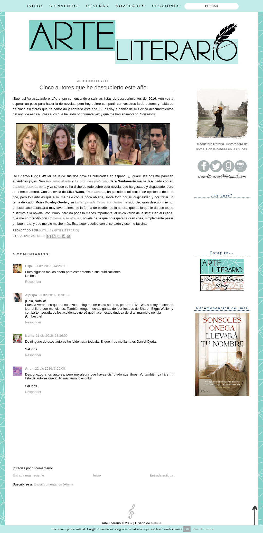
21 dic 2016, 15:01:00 (54, 295)
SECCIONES (166, 6)
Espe (29, 266)
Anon (29, 368)
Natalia (155, 523)
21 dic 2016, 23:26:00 (52, 336)
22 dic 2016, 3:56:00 (50, 368)
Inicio (97, 475)
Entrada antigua (161, 475)
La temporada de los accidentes (99, 202)
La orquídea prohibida (91, 181)
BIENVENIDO (64, 6)
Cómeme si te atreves (64, 218)
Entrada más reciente (28, 475)
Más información (203, 529)
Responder (33, 282)
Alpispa (31, 295)
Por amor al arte (58, 181)
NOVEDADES (130, 6)
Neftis (29, 336)
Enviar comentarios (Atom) (53, 484)
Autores (38, 236)
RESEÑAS (97, 6)
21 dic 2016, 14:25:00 (50, 266)
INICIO (35, 6)
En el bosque (95, 192)
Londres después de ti (29, 187)
